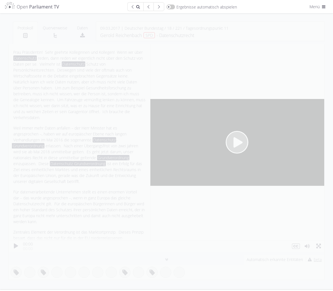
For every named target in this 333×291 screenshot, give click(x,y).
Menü (317, 6)
